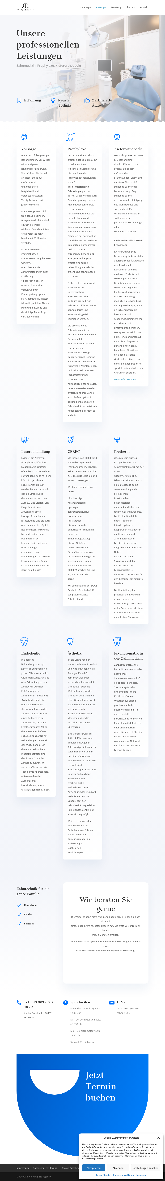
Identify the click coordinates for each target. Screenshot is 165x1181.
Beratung (116, 7)
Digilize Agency (42, 1176)
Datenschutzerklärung (123, 1175)
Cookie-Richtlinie (104, 1175)
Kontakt (144, 7)
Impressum (141, 1175)
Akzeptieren (94, 1167)
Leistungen (101, 7)
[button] (158, 1137)
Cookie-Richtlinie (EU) (73, 1167)
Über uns (130, 7)
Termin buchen (30, 77)
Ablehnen (118, 1167)
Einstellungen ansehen (145, 1167)
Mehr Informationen (125, 379)
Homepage (85, 7)
